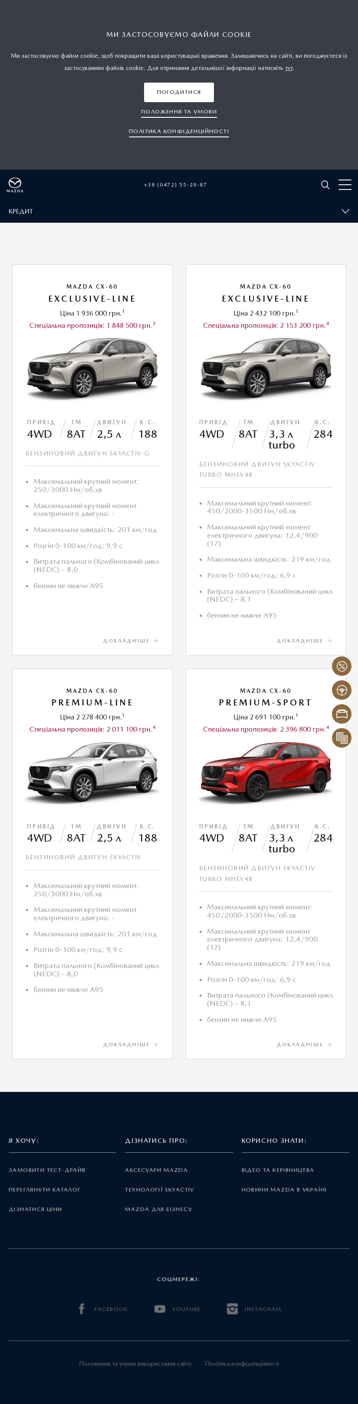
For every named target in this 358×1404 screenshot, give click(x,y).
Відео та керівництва (278, 1170)
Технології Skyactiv (159, 1189)
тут (288, 67)
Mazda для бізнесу (158, 1209)
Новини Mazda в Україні (284, 1189)
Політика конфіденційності (242, 1363)
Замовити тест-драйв (47, 1170)
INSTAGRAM (254, 1309)
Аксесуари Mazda (156, 1170)
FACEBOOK (102, 1309)
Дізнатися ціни (35, 1209)
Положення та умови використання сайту (135, 1363)
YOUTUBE (177, 1309)
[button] (179, 92)
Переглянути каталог (45, 1189)
